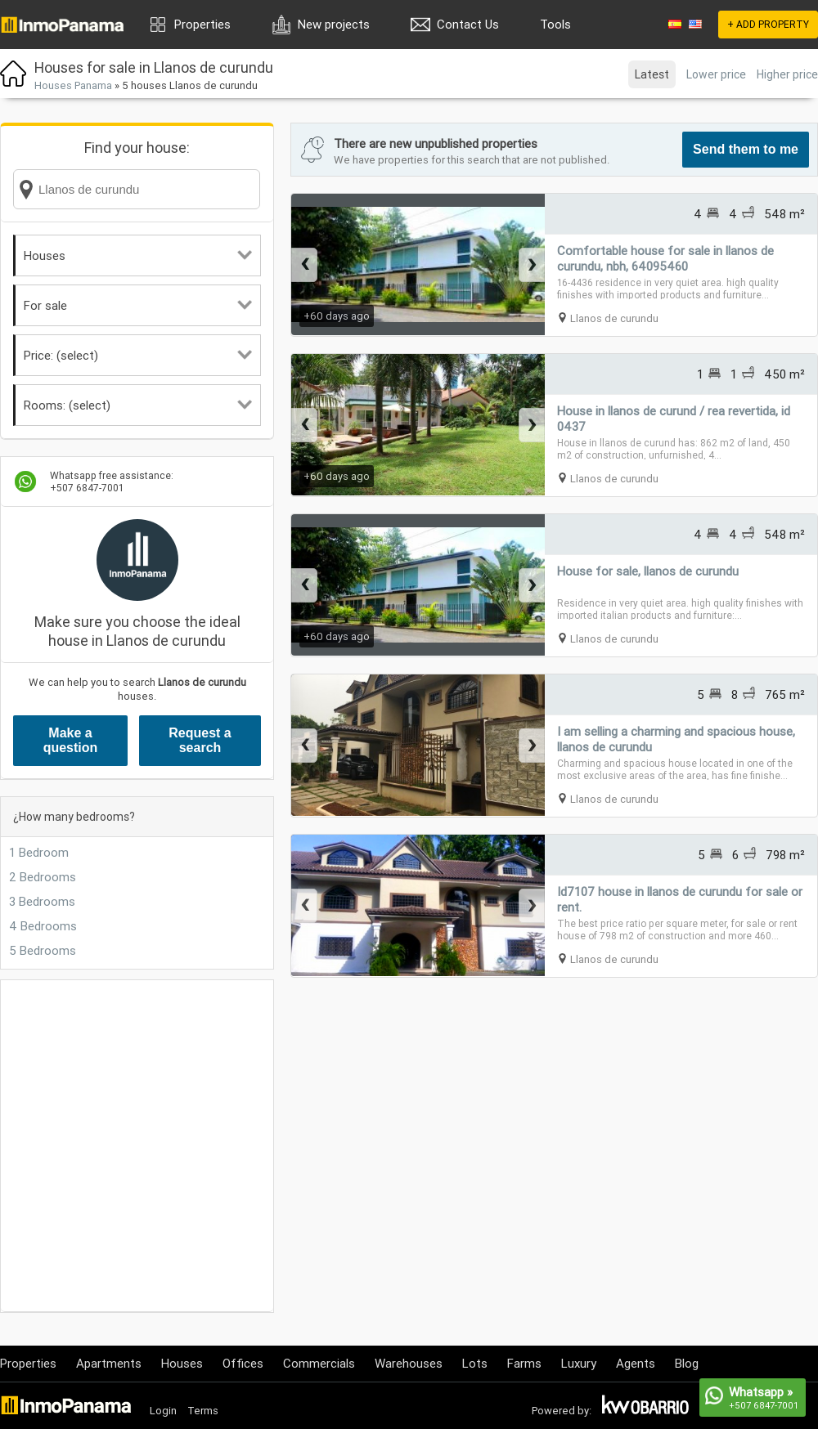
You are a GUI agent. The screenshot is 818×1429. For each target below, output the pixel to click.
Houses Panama (73, 85)
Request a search (200, 740)
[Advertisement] (153, 1145)
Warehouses (409, 1363)
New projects (334, 24)
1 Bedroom (39, 852)
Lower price (716, 74)
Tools (555, 24)
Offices (242, 1363)
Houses (138, 255)
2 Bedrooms (42, 877)
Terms (202, 1411)
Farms (524, 1363)
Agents (635, 1363)
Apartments (109, 1363)
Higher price (787, 74)
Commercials (319, 1363)
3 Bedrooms (42, 901)
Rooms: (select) (138, 405)
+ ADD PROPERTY (768, 24)
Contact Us (468, 24)
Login (163, 1411)
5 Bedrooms (42, 950)
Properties (202, 24)
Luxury (578, 1363)
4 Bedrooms (43, 926)
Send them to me (745, 149)
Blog (687, 1363)
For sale (138, 305)
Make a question (70, 740)
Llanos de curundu (614, 318)
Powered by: (561, 1411)
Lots (475, 1363)
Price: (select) (138, 355)
